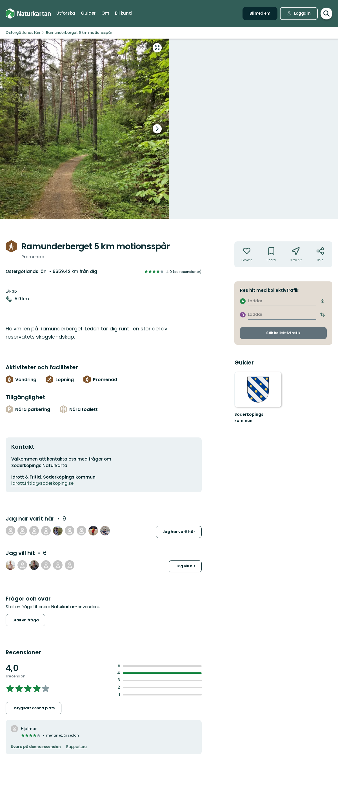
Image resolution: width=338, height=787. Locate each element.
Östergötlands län (26, 271)
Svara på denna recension (36, 746)
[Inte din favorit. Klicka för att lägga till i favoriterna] (246, 254)
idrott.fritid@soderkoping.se (42, 483)
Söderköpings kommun (248, 417)
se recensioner (187, 271)
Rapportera (76, 746)
